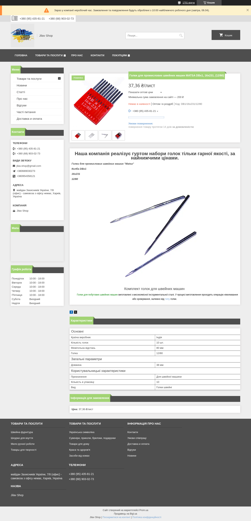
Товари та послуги (49, 55)
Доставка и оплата (29, 118)
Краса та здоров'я (79, 449)
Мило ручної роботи (23, 443)
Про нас (77, 55)
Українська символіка (81, 432)
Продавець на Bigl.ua (125, 513)
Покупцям (119, 55)
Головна (21, 55)
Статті (21, 92)
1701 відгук (189, 2)
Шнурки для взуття (22, 438)
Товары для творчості (23, 449)
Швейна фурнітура (22, 432)
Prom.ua (143, 510)
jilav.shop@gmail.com (28, 165)
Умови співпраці (136, 438)
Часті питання (26, 112)
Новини (22, 85)
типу (167, 299)
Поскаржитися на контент (116, 517)
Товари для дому (79, 443)
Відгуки (21, 105)
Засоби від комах (79, 455)
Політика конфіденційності (146, 517)
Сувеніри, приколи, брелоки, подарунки (92, 438)
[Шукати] (180, 35)
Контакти (98, 55)
